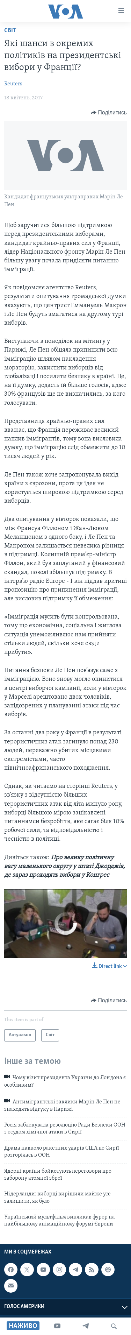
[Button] (109, 112)
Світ (10, 30)
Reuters (13, 84)
